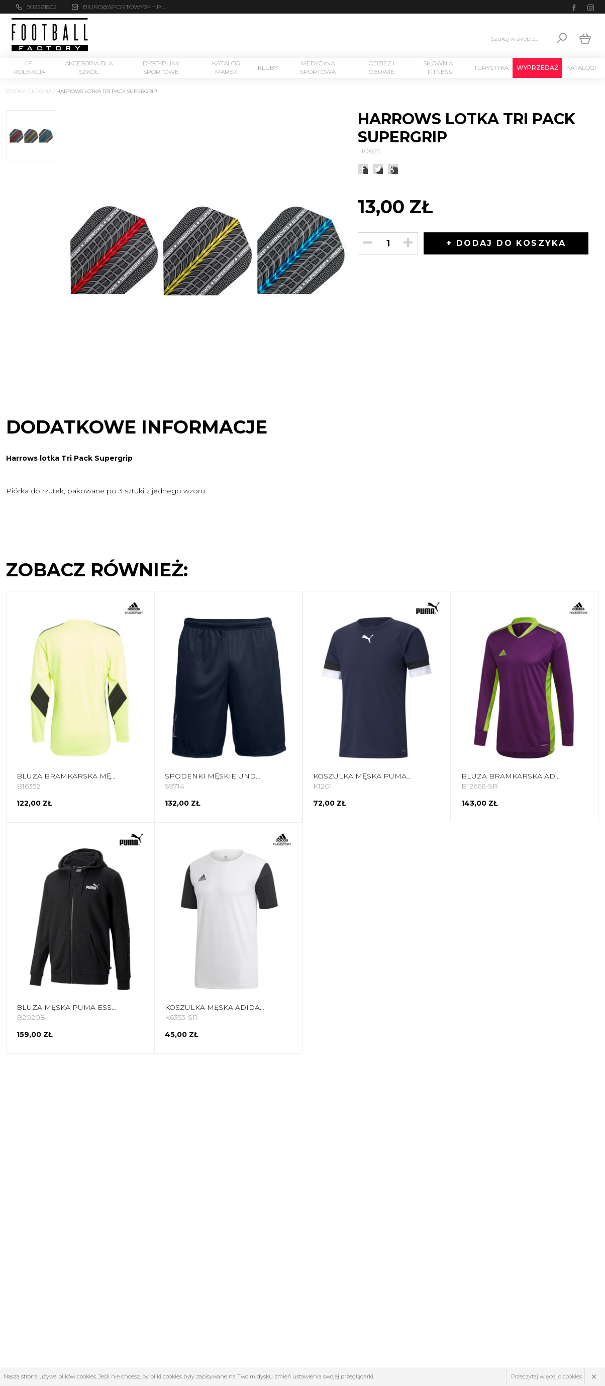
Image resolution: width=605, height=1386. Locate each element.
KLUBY (268, 67)
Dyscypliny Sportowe (161, 67)
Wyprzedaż (537, 67)
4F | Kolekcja (29, 67)
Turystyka (491, 67)
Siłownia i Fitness (439, 67)
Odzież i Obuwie (381, 67)
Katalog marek (226, 67)
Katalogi (581, 67)
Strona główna (29, 91)
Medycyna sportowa (318, 67)
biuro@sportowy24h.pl (124, 7)
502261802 (42, 7)
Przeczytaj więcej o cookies (546, 1376)
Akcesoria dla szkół (89, 67)
